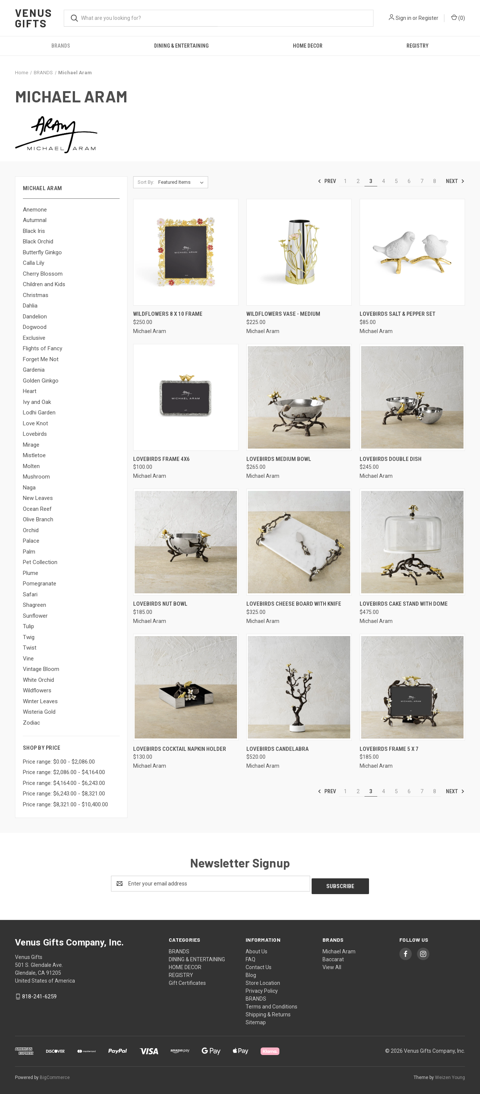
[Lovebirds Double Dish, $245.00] (412, 397)
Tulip (28, 626)
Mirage (31, 444)
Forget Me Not (40, 359)
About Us (256, 949)
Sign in (403, 18)
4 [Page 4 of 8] (383, 181)
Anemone (35, 209)
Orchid (31, 530)
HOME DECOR (307, 46)
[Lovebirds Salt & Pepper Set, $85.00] (412, 252)
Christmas (35, 295)
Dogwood (34, 327)
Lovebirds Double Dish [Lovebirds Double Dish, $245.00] (391, 459)
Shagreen (34, 605)
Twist (29, 647)
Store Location (263, 980)
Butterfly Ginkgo (42, 252)
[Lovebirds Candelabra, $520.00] (299, 687)
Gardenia (34, 369)
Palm (29, 551)
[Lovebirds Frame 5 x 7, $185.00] (412, 687)
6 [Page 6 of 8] (409, 181)
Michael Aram (339, 949)
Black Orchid (38, 241)
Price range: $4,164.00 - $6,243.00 (64, 783)
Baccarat (333, 957)
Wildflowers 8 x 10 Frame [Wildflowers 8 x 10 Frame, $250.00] (167, 314)
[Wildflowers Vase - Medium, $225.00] (299, 252)
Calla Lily (33, 263)
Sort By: (146, 182)
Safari (30, 594)
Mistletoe (34, 455)
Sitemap (256, 1020)
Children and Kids (44, 284)
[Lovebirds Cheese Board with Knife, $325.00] (299, 542)
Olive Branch (38, 519)
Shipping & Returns (268, 1012)
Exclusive (34, 338)
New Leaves (38, 498)
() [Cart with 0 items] (458, 17)
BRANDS (60, 46)
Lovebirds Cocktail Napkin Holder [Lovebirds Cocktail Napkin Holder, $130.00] (179, 749)
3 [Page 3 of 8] (370, 181)
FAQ (250, 957)
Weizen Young (450, 1074)
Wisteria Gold (39, 711)
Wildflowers (37, 690)
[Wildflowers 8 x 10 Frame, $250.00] (186, 252)
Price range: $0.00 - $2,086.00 (59, 761)
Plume (30, 573)
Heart (29, 391)
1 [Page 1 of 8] (345, 181)
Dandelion (35, 316)
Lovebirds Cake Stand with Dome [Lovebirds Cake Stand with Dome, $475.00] (404, 603)
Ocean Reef (37, 509)
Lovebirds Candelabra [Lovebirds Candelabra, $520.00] (277, 749)
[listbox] (182, 182)
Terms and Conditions (271, 1004)
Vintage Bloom (41, 669)
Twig (28, 637)
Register (428, 18)
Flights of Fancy (42, 348)
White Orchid (38, 680)
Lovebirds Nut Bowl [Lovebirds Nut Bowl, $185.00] (160, 603)
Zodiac (31, 722)
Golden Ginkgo (40, 380)
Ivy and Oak (37, 402)
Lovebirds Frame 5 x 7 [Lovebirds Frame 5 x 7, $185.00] (389, 749)
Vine (28, 658)
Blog (251, 972)
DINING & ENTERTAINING (181, 46)
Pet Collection (40, 562)
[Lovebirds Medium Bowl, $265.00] (299, 397)
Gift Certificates (187, 980)
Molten (31, 466)
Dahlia (30, 305)
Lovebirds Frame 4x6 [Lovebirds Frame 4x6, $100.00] (161, 459)
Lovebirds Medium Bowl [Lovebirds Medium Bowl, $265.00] (278, 459)
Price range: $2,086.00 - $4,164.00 (64, 772)
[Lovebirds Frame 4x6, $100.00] (186, 397)
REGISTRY (417, 46)
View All (331, 965)
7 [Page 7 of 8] (421, 181)
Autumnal (34, 220)
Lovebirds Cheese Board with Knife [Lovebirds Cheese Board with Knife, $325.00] (293, 603)
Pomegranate (39, 583)
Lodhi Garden (39, 412)
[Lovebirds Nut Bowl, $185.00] (186, 542)
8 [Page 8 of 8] (434, 181)
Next (455, 181)
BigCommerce (55, 1074)
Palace (31, 540)
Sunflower (35, 615)
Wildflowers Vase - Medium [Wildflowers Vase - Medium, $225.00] (283, 314)
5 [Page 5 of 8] (396, 181)
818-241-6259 (39, 993)
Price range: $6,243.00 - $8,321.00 (64, 793)
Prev (327, 181)
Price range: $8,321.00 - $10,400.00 (65, 804)
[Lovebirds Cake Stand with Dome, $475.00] (412, 542)
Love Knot (35, 423)
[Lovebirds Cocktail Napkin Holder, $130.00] (186, 687)
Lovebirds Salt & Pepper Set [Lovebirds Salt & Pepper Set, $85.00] (397, 314)
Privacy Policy (262, 988)
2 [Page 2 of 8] (358, 181)
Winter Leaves (40, 701)
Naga (29, 487)
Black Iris (34, 231)
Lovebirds (35, 434)
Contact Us (259, 965)
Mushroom (36, 476)
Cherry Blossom (43, 273)
